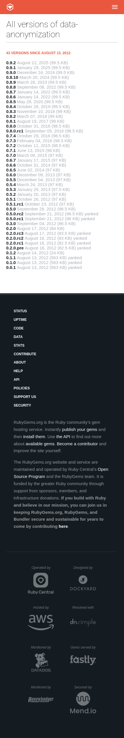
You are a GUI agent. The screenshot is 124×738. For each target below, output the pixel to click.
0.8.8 (11, 87)
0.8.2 (11, 116)
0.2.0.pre (15, 247)
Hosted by (43, 608)
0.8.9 (11, 82)
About (20, 362)
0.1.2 (11, 252)
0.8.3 (11, 111)
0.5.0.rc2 (15, 213)
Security (22, 405)
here (63, 526)
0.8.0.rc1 (15, 130)
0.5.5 (11, 179)
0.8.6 (11, 96)
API (16, 380)
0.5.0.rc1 (15, 218)
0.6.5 (11, 169)
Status (20, 311)
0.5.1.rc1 (15, 204)
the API (63, 436)
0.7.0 (11, 155)
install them (34, 436)
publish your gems (79, 429)
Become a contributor (77, 443)
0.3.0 (11, 223)
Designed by (84, 568)
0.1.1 (11, 257)
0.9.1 (11, 67)
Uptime (20, 320)
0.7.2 (11, 145)
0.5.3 (11, 189)
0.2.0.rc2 (15, 238)
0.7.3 (11, 140)
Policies (22, 388)
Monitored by (42, 647)
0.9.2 (11, 62)
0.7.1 (11, 150)
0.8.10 (12, 77)
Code (19, 328)
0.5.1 (11, 199)
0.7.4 (11, 135)
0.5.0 (11, 208)
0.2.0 (11, 228)
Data (18, 337)
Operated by (42, 570)
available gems (40, 443)
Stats (19, 345)
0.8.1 (11, 121)
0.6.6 (11, 165)
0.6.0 (11, 174)
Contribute (25, 354)
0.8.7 (11, 91)
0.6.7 (11, 160)
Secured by (85, 687)
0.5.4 (11, 184)
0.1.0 (11, 262)
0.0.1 (11, 267)
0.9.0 (11, 72)
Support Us (25, 397)
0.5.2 (11, 194)
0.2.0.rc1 (15, 243)
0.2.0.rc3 (15, 233)
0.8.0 (11, 126)
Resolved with (84, 608)
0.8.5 (11, 101)
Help (18, 371)
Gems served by (83, 647)
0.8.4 (11, 106)
